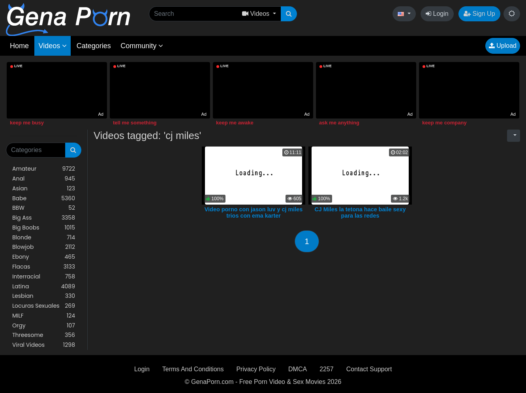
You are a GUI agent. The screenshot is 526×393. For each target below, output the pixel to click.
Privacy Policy (256, 369)
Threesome (43, 335)
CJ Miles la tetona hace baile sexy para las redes (360, 212)
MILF (43, 316)
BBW (43, 208)
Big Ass (43, 218)
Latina (43, 286)
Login (437, 13)
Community (141, 46)
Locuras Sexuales (43, 306)
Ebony (43, 257)
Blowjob (43, 247)
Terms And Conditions (193, 369)
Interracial (43, 277)
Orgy (43, 326)
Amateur (43, 169)
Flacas (43, 267)
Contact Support (369, 369)
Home (19, 46)
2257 (326, 369)
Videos (52, 46)
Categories (94, 46)
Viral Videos (43, 345)
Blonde (43, 237)
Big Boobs (43, 228)
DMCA (297, 369)
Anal (43, 179)
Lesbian (43, 296)
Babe (43, 198)
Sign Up (479, 13)
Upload (503, 45)
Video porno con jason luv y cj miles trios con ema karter (253, 212)
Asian (43, 188)
